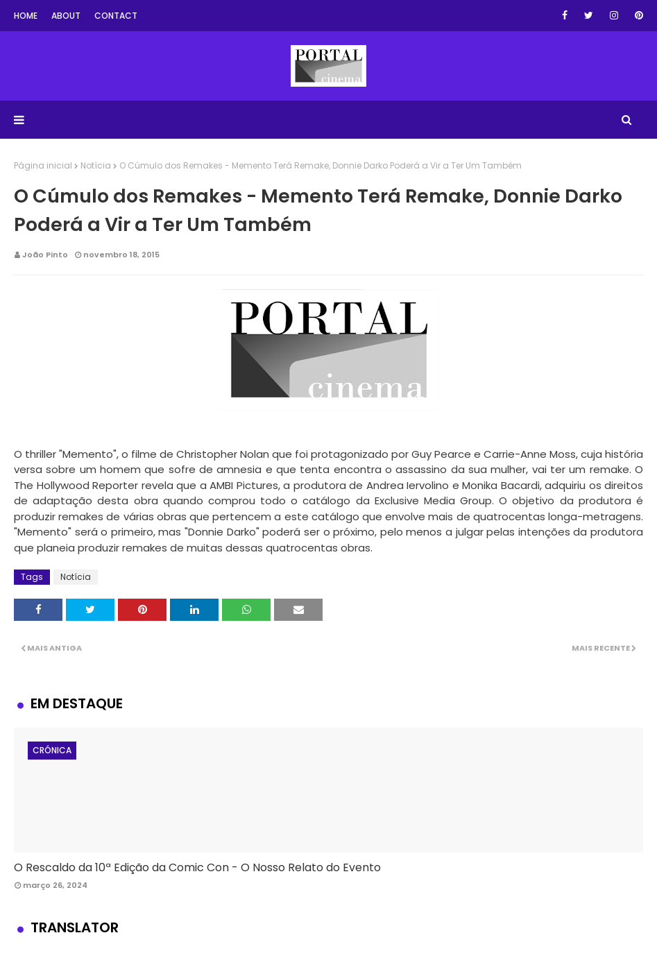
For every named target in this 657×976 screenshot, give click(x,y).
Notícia (95, 165)
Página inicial (43, 165)
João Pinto (45, 254)
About (65, 16)
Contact (115, 16)
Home (25, 16)
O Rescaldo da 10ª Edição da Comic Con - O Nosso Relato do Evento (197, 867)
